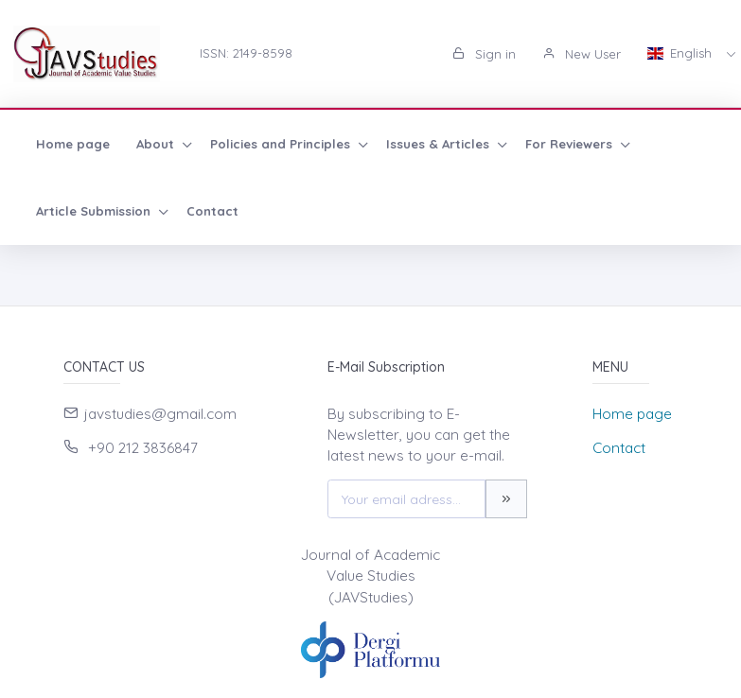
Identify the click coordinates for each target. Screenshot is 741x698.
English (681, 53)
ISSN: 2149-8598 (246, 53)
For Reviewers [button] (570, 143)
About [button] (157, 143)
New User (581, 53)
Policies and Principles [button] (282, 143)
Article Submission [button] (95, 210)
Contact (212, 210)
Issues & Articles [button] (439, 143)
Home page (73, 143)
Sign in (484, 53)
